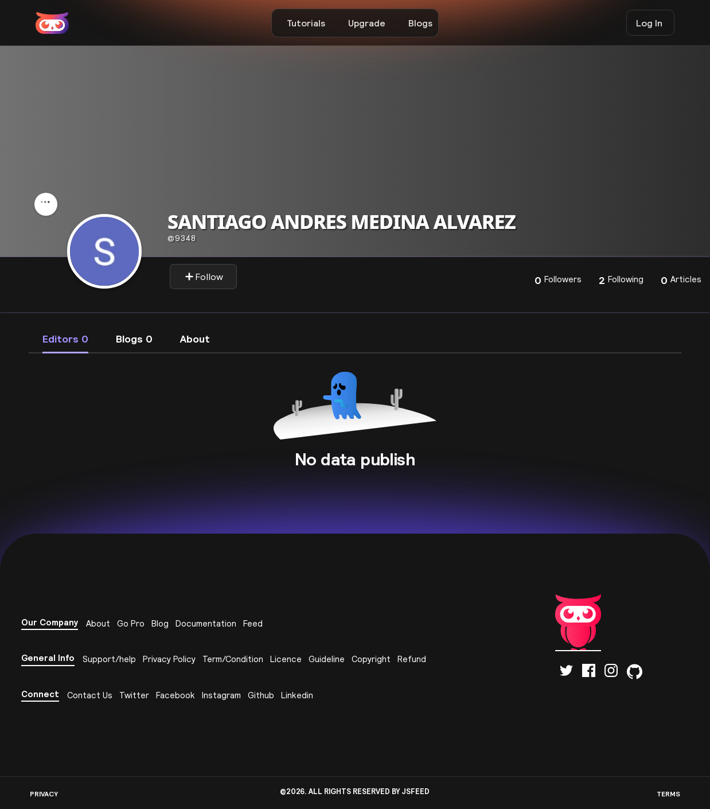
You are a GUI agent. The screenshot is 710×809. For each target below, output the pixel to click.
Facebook (175, 695)
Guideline (327, 659)
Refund (411, 659)
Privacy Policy (169, 659)
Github (261, 695)
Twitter (134, 695)
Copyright (371, 659)
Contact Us (89, 695)
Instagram (221, 695)
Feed (253, 623)
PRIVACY (44, 794)
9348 (181, 238)
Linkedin (297, 695)
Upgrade (366, 23)
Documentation (205, 623)
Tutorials (306, 23)
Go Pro (131, 623)
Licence (286, 659)
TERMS (668, 794)
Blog (160, 623)
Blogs (420, 23)
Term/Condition (232, 659)
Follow (204, 276)
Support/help (109, 659)
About (98, 623)
